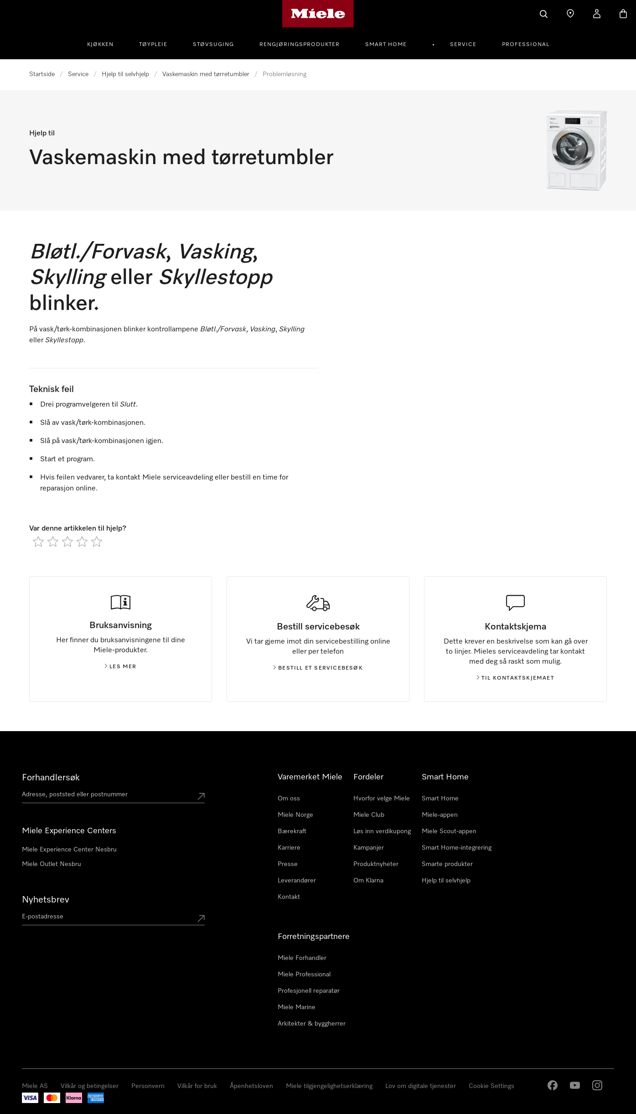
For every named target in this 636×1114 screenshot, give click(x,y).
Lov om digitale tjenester (420, 1086)
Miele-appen (440, 815)
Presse (288, 864)
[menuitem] (105, 43)
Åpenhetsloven (251, 1086)
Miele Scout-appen (449, 831)
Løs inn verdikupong (382, 831)
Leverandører (297, 880)
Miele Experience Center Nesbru (69, 849)
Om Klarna (368, 880)
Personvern (148, 1086)
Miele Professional (304, 974)
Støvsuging (213, 44)
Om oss (289, 798)
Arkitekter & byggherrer (312, 1024)
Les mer (120, 667)
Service (463, 44)
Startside (42, 74)
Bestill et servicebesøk (318, 668)
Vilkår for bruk (197, 1086)
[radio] (38, 541)
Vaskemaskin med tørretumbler (205, 74)
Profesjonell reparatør (309, 991)
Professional (525, 44)
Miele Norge (295, 815)
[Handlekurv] (623, 13)
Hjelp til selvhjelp (125, 74)
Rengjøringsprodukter (299, 44)
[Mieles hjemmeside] (318, 13)
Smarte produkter (447, 864)
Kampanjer (368, 848)
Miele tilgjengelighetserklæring (329, 1086)
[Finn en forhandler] (570, 13)
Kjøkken (100, 44)
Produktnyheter (375, 864)
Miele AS (35, 1086)
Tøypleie (153, 44)
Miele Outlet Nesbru (51, 864)
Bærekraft (292, 831)
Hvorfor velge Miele (381, 798)
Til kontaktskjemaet (515, 678)
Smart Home (386, 44)
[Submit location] (201, 796)
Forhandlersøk (51, 777)
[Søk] (543, 13)
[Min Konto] (596, 13)
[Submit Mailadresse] (201, 918)
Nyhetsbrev (45, 899)
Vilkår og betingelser (90, 1086)
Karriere (289, 848)
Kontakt (289, 897)
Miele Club (368, 815)
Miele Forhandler (302, 958)
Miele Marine (296, 1007)
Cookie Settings (491, 1086)
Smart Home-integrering (456, 848)
